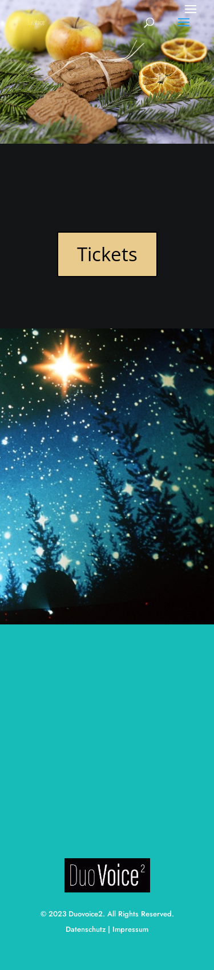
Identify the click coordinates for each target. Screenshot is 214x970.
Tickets (107, 254)
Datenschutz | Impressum (107, 929)
